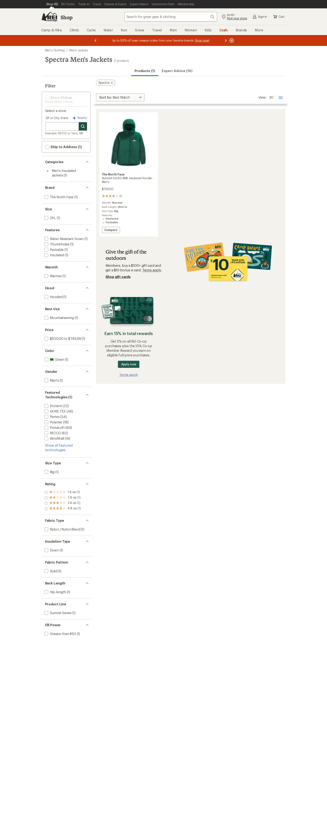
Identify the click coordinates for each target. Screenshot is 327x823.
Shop (67, 17)
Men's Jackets (78, 50)
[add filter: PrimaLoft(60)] (54, 427)
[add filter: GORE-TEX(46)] (55, 411)
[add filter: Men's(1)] (51, 380)
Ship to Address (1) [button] (63, 147)
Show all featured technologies (59, 447)
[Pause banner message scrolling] (231, 40)
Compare (111, 230)
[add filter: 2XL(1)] (50, 218)
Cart (278, 16)
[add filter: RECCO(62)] (52, 433)
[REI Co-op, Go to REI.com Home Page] (49, 17)
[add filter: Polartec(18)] (53, 422)
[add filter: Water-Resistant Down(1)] (64, 239)
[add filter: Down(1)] (51, 550)
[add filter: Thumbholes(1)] (56, 244)
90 (281, 97)
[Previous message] (95, 40)
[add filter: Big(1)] (49, 472)
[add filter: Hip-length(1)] (55, 592)
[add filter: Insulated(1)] (54, 255)
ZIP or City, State (56, 118)
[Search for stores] (83, 126)
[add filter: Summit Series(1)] (58, 613)
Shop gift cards (118, 277)
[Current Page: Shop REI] (52, 4)
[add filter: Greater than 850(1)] (60, 634)
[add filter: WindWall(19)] (54, 438)
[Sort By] (120, 97)
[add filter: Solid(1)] (50, 571)
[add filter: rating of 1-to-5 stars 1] (62, 508)
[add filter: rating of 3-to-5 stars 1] (62, 497)
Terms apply (151, 270)
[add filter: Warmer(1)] (53, 276)
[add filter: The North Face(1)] (59, 197)
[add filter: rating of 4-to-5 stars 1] (62, 492)
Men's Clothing (55, 50)
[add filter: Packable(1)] (54, 249)
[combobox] (170, 17)
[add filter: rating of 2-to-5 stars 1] (62, 503)
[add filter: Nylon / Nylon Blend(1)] (62, 529)
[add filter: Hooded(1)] (53, 297)
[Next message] (225, 40)
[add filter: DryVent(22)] (53, 406)
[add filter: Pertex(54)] (52, 417)
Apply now (128, 364)
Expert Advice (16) (177, 71)
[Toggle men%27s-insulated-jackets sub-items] (47, 171)
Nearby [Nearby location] (79, 118)
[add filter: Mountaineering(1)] (59, 318)
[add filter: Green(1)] (54, 359)
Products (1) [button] (145, 71)
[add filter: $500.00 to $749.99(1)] (62, 338)
